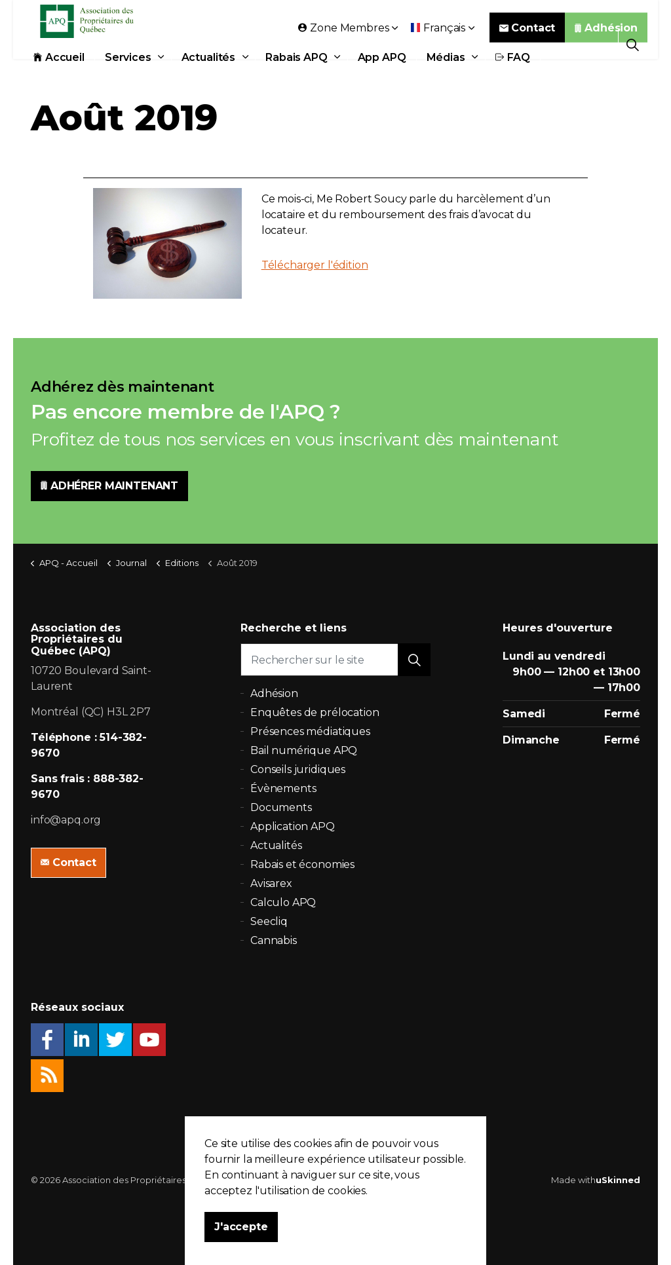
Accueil (59, 73)
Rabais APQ (296, 73)
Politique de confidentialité (327, 1180)
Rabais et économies (302, 864)
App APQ (382, 73)
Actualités (209, 73)
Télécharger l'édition (314, 265)
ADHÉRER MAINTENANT (109, 486)
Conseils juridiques (297, 769)
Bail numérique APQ (303, 750)
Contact (527, 44)
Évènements (283, 788)
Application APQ (292, 826)
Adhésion (606, 44)
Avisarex (271, 883)
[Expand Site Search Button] (632, 44)
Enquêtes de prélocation (314, 712)
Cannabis (273, 940)
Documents (281, 807)
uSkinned (618, 1180)
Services (128, 73)
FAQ (512, 73)
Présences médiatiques (310, 731)
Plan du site (415, 1180)
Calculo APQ (283, 902)
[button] (414, 659)
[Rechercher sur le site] (335, 659)
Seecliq (269, 921)
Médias (446, 73)
